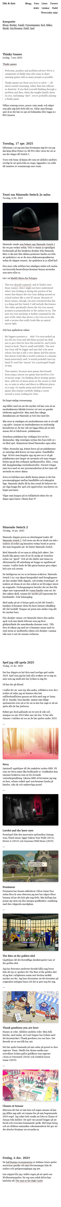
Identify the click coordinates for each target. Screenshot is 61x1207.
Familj (21, 24)
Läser (44, 3)
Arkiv (36, 7)
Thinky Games (12, 54)
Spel (32, 28)
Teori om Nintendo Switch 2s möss (26, 194)
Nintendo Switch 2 (15, 527)
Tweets (54, 3)
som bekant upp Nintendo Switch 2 (37, 244)
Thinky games (10, 64)
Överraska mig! (49, 12)
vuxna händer (36, 590)
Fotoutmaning (32, 24)
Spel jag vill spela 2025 (18, 662)
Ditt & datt (9, 3)
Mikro (49, 24)
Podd (55, 7)
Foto (36, 3)
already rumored (22, 284)
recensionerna (25, 1162)
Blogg (28, 3)
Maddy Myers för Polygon (24, 278)
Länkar (46, 7)
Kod (43, 24)
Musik (6, 28)
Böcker (13, 24)
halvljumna (11, 1162)
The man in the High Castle (29, 1180)
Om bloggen (16, 28)
